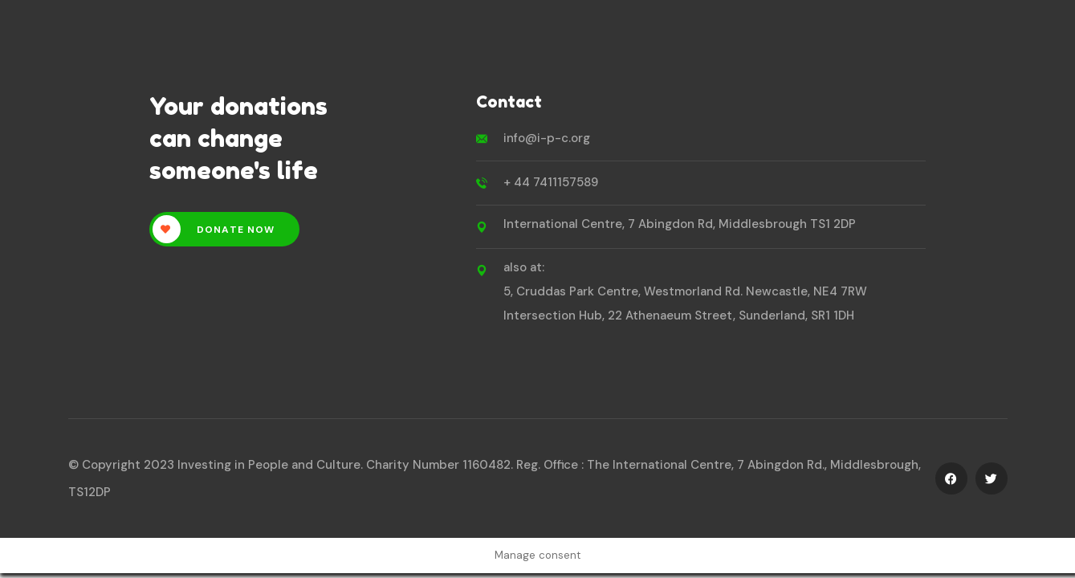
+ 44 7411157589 (550, 182)
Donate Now (214, 229)
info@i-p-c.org (546, 138)
